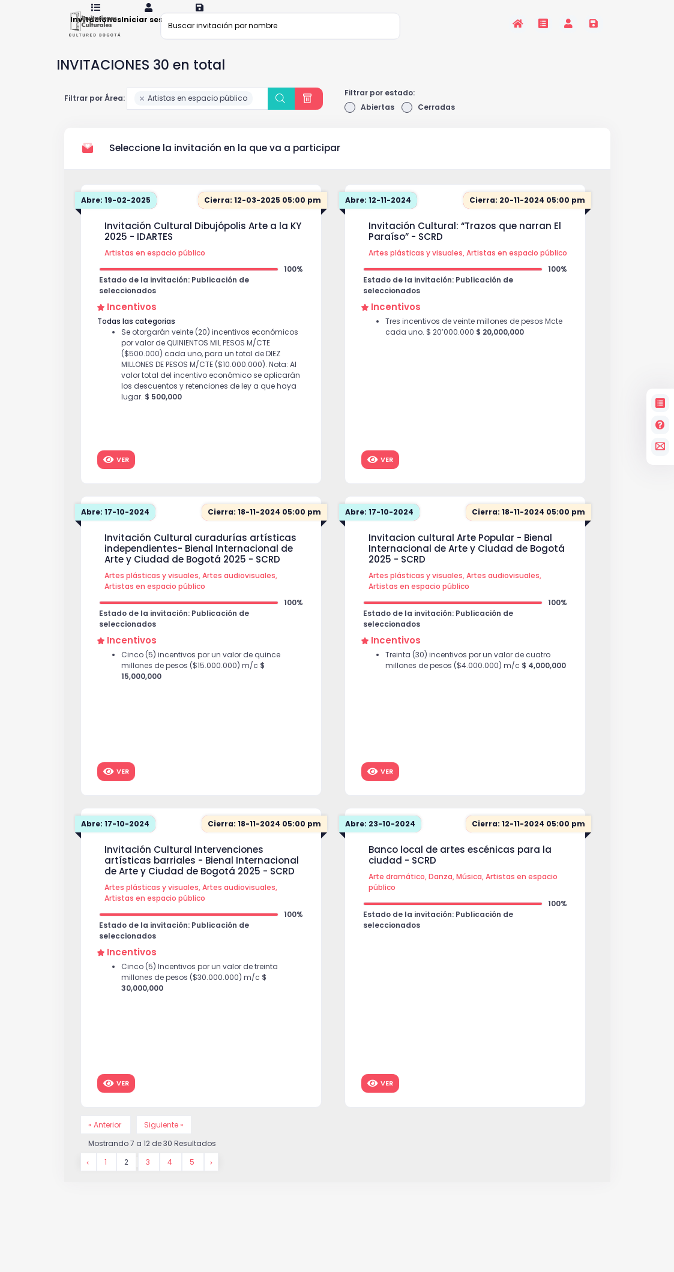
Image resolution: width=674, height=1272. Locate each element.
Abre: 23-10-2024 (380, 839)
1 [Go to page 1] (106, 1177)
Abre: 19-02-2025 (116, 215)
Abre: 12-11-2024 (378, 215)
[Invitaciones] (543, 23)
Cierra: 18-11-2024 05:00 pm (264, 527)
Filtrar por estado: (380, 108)
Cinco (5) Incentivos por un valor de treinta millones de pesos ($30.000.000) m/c (199, 992)
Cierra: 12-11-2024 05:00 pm (528, 839)
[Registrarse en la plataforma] (594, 23)
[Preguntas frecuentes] (660, 425)
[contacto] (660, 447)
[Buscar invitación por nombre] (280, 25)
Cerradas (428, 122)
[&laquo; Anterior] (88, 1177)
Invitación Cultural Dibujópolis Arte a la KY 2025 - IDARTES (202, 246)
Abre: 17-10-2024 (115, 527)
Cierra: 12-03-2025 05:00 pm (262, 215)
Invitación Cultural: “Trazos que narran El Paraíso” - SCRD (465, 246)
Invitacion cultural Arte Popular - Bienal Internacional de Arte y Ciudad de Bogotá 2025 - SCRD (467, 564)
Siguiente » (164, 1140)
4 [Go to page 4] (170, 1177)
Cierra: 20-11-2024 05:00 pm (527, 215)
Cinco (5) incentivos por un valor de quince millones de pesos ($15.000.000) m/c (200, 680)
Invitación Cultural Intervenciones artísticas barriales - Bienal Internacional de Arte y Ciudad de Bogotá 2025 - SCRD (201, 875)
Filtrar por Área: (94, 113)
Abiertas (369, 122)
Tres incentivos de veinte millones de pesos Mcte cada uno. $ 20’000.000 (473, 341)
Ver (116, 475)
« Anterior (105, 1140)
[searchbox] (257, 114)
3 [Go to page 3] (149, 1177)
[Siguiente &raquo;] (211, 1177)
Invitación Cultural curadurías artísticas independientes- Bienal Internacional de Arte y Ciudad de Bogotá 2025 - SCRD (200, 564)
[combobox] (198, 114)
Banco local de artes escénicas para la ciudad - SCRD (460, 870)
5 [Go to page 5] (193, 1177)
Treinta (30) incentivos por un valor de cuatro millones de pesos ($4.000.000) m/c (475, 674)
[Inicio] (518, 23)
